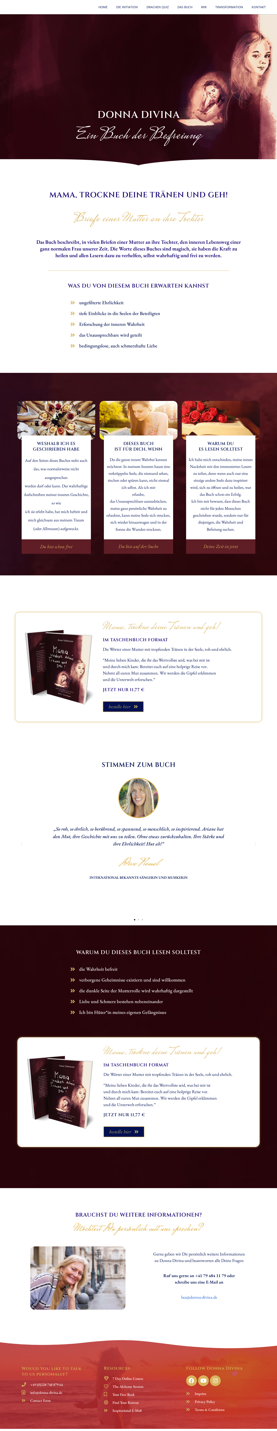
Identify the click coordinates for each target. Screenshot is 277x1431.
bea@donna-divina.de (199, 1299)
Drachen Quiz (158, 7)
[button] (56, 547)
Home (103, 7)
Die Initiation (127, 7)
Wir (204, 7)
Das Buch (184, 7)
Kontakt (259, 7)
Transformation (229, 7)
